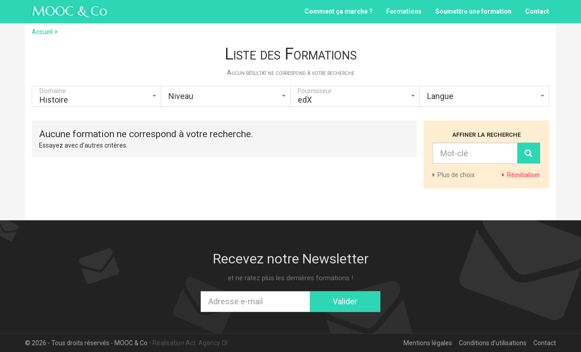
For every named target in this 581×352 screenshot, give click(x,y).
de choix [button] (454, 174)
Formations (404, 11)
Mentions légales (428, 343)
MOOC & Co (69, 11)
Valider (345, 301)
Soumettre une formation (473, 11)
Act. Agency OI (206, 343)
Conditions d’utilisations (493, 343)
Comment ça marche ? (339, 11)
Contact (537, 11)
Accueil (42, 31)
